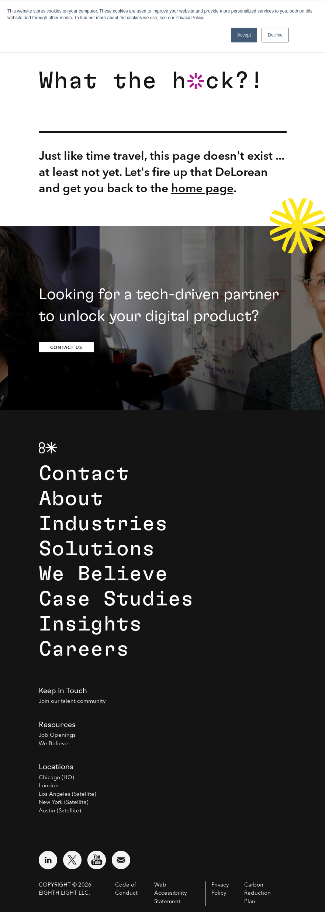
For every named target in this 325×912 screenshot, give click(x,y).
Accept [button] (244, 35)
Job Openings (57, 735)
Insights (90, 624)
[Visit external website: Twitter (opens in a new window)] (72, 860)
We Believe (103, 574)
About (71, 498)
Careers (84, 649)
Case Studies (116, 599)
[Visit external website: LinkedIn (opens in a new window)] (48, 860)
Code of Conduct (126, 889)
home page (202, 188)
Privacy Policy (220, 889)
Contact (84, 473)
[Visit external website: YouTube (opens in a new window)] (96, 860)
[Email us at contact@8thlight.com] (121, 860)
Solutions (97, 549)
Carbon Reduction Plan (257, 893)
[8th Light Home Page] (48, 447)
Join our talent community (72, 701)
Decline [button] (275, 35)
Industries (103, 524)
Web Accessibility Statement (170, 893)
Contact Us (66, 347)
